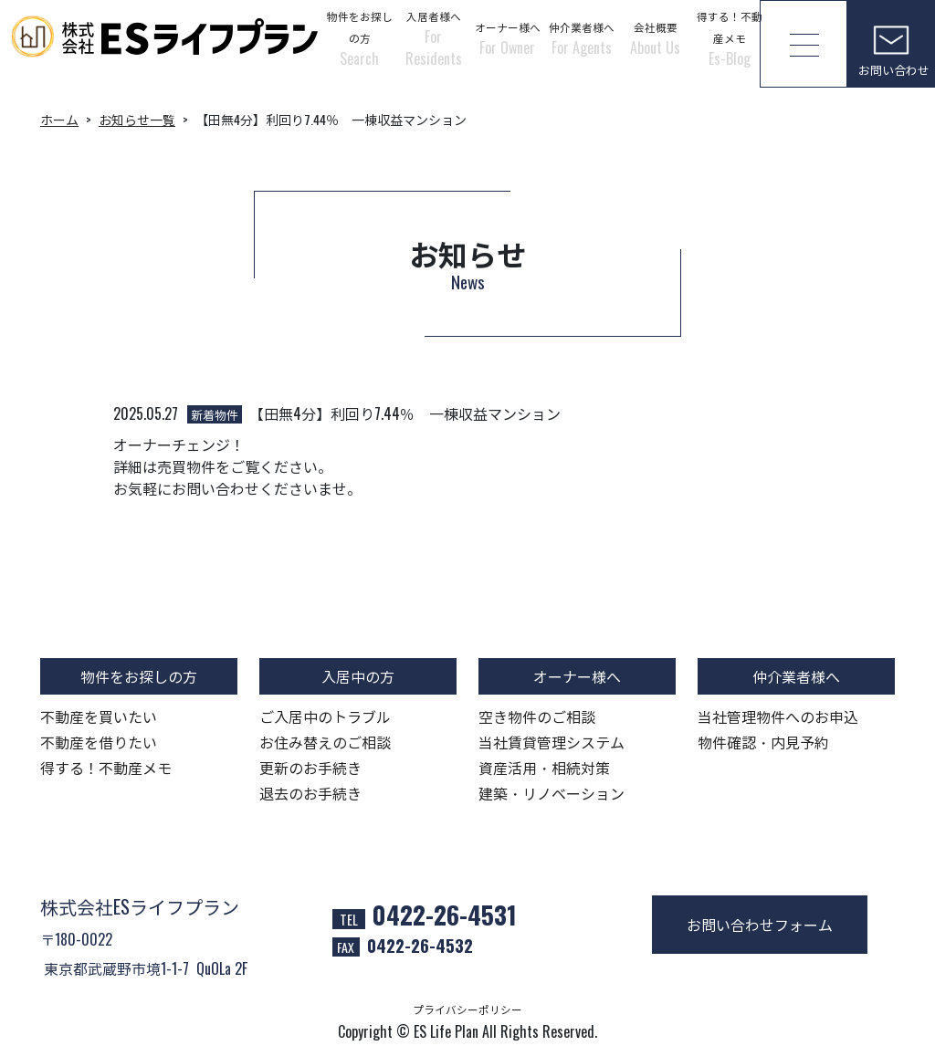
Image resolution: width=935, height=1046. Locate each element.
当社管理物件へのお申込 (778, 716)
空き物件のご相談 (536, 716)
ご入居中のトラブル (325, 716)
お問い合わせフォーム (760, 925)
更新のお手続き (310, 768)
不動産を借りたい (98, 742)
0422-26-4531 (445, 914)
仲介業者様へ (581, 38)
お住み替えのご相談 (325, 742)
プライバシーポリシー (467, 1009)
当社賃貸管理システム (551, 742)
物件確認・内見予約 (763, 742)
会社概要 (655, 38)
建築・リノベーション (551, 793)
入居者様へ (433, 38)
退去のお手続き (310, 793)
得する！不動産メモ (729, 38)
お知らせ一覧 (137, 119)
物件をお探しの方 (359, 38)
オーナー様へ (507, 38)
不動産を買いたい (98, 716)
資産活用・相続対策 (544, 768)
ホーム (59, 119)
